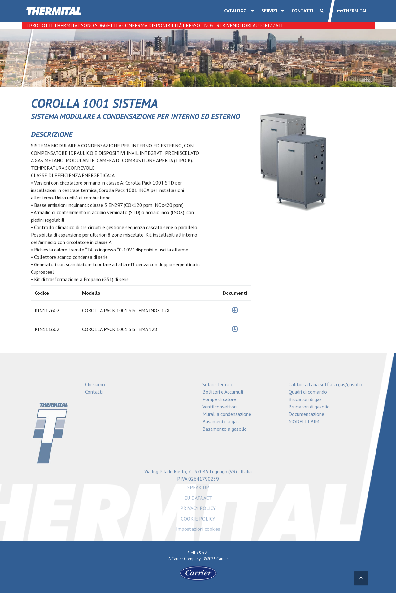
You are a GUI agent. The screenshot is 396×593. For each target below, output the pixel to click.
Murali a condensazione (226, 414)
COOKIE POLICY (198, 520)
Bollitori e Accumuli (222, 392)
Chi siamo (95, 384)
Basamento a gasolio (224, 429)
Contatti (302, 11)
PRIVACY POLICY (198, 510)
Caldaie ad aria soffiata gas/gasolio (325, 384)
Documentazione (306, 414)
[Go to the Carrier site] (198, 572)
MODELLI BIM (304, 421)
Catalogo (235, 11)
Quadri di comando (308, 392)
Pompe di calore (219, 399)
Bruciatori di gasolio (309, 406)
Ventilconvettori (219, 406)
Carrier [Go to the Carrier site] (177, 558)
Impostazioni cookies (198, 530)
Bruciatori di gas (305, 399)
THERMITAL (352, 11)
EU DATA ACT (198, 499)
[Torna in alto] (361, 578)
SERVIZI (269, 11)
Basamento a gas (220, 421)
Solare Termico (217, 384)
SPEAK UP (198, 489)
